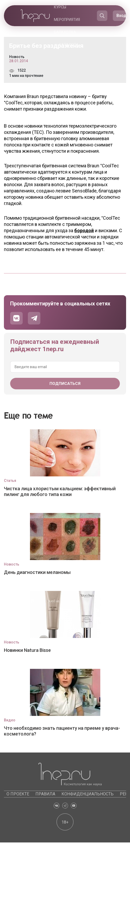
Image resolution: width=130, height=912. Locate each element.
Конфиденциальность (87, 793)
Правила (45, 793)
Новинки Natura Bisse (27, 650)
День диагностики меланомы (37, 572)
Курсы (60, 7)
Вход (121, 15)
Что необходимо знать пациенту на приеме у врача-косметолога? (62, 731)
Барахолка (65, 32)
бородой (84, 230)
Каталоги (68, 45)
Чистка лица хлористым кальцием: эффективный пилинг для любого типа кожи (60, 491)
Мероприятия (67, 20)
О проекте (18, 793)
